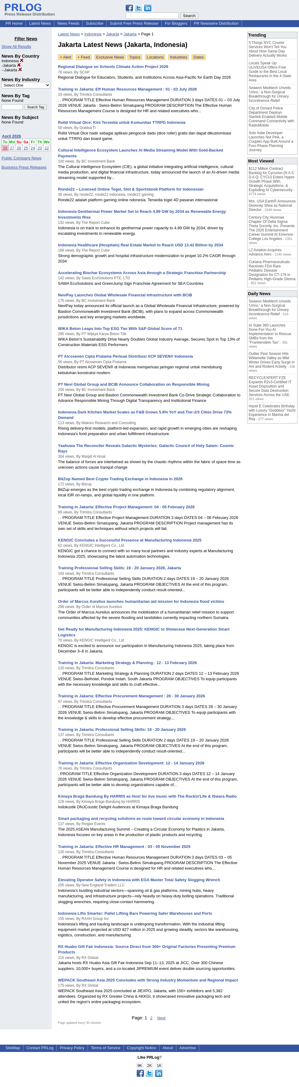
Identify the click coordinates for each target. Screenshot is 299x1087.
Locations (155, 57)
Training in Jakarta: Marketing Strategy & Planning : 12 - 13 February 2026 (127, 662)
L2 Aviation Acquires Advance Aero (265, 252)
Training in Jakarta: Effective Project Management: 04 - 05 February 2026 (126, 507)
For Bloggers (176, 23)
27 (12, 148)
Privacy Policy (72, 1048)
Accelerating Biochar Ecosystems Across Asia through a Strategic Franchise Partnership (142, 272)
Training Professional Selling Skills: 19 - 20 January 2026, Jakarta (119, 568)
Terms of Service (106, 1048)
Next (161, 1018)
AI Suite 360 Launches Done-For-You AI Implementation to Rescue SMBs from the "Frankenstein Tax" (270, 334)
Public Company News (21, 158)
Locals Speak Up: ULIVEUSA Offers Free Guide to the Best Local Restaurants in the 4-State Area (270, 71)
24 (33, 148)
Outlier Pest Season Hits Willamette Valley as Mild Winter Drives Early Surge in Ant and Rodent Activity (272, 360)
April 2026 (11, 136)
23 (40, 148)
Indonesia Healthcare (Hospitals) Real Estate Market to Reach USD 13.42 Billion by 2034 (140, 245)
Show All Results (16, 46)
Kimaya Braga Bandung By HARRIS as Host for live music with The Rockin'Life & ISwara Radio (147, 796)
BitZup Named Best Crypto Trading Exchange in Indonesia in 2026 (120, 479)
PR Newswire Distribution (216, 23)
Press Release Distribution (30, 11)
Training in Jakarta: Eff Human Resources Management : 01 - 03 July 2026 (127, 89)
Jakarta (11, 65)
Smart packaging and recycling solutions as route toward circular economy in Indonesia (141, 818)
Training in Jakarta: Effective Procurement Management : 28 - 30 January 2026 (131, 696)
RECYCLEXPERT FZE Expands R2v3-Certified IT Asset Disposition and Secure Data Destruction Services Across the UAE (270, 386)
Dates (198, 57)
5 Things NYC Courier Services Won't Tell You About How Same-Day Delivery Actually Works (268, 49)
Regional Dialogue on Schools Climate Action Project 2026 (113, 66)
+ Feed (83, 57)
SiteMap (12, 1048)
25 (26, 148)
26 (19, 148)
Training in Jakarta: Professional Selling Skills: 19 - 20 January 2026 (122, 729)
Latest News (40, 23)
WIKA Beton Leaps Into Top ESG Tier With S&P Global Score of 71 (120, 328)
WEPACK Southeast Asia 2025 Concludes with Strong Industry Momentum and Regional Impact (148, 980)
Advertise (187, 1048)
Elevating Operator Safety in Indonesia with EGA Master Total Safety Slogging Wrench (139, 880)
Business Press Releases (24, 167)
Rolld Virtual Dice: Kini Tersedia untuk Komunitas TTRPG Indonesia (122, 122)
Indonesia (12, 61)
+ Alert (65, 57)
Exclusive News (110, 57)
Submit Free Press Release (134, 23)
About (168, 1048)
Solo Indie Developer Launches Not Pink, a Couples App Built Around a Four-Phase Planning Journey (271, 141)
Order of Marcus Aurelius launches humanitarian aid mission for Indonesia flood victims (141, 601)
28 (5, 148)
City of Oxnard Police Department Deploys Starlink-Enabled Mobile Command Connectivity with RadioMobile (271, 116)
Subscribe (94, 23)
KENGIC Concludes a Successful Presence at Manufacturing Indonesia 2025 (129, 540)
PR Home (14, 23)
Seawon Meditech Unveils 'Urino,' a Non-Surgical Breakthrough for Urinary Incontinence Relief (270, 94)
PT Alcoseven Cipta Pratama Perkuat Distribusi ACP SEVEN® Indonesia (125, 356)
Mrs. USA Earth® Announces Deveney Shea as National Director (272, 205)
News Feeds (68, 23)
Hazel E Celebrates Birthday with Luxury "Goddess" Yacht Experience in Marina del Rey (272, 412)
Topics (134, 57)
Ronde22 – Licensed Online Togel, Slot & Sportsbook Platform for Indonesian (131, 189)
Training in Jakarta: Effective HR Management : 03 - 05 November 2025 (124, 846)
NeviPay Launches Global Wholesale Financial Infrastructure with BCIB (125, 295)
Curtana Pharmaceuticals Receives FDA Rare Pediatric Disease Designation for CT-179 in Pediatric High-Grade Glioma (272, 270)
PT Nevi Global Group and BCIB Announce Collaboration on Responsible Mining (133, 384)
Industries (178, 57)
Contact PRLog (40, 1048)
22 (47, 148)
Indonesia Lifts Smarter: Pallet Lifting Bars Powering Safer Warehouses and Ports (135, 913)
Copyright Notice (141, 1048)
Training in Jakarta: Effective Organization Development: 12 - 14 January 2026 (131, 763)
